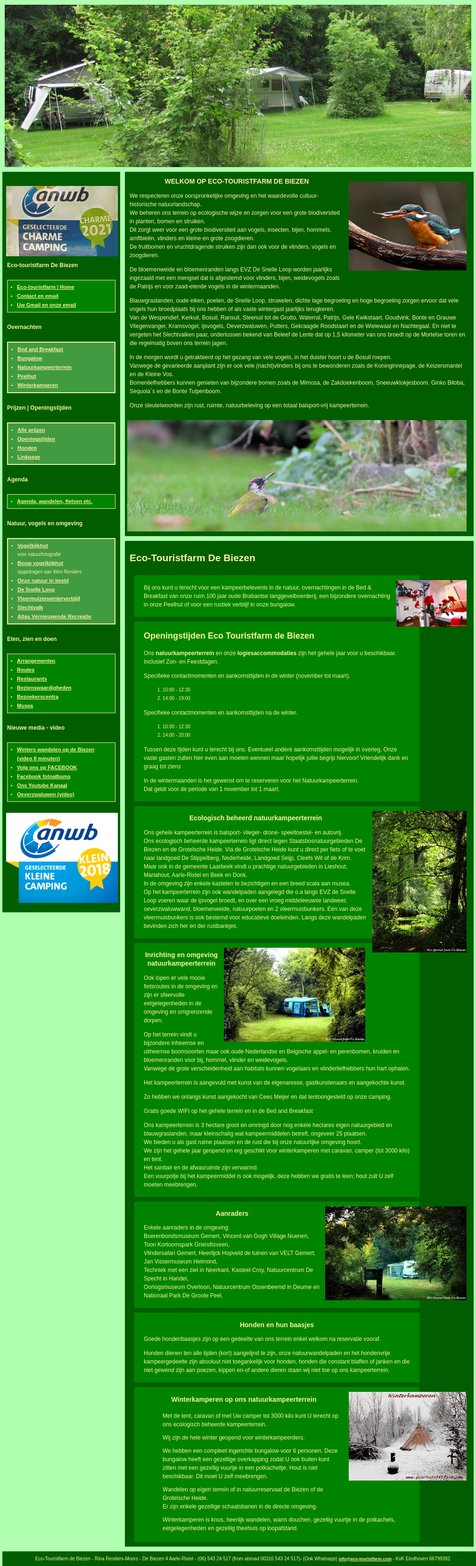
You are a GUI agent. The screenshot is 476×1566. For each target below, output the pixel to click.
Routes (25, 670)
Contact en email (37, 296)
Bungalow (29, 358)
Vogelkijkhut (32, 545)
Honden (27, 448)
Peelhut (26, 376)
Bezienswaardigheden (44, 687)
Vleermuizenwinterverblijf (48, 598)
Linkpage (28, 457)
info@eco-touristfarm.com (364, 1559)
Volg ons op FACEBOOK (47, 767)
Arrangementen (36, 661)
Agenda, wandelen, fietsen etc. (54, 501)
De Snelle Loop (36, 589)
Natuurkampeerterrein (44, 367)
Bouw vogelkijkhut (40, 563)
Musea (25, 705)
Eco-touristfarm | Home (45, 287)
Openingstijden (36, 439)
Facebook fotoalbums (44, 776)
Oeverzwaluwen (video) (45, 794)
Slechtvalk (30, 607)
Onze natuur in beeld (43, 580)
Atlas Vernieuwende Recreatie (54, 616)
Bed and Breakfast (40, 349)
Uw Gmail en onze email (46, 305)
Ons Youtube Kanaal (42, 785)
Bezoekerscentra (37, 696)
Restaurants (32, 679)
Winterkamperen (37, 385)
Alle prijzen (31, 430)
